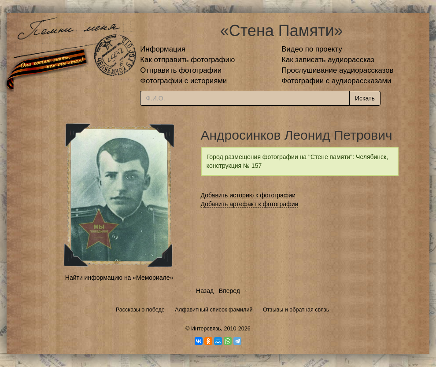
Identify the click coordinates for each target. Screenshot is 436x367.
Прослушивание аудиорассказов (337, 70)
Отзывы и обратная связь (296, 310)
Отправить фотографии (181, 70)
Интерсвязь (206, 329)
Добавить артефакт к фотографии (250, 204)
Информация (162, 49)
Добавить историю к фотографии (248, 195)
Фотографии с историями (183, 81)
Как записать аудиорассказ (327, 60)
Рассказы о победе (140, 310)
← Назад (201, 290)
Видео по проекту (311, 49)
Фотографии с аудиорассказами (336, 81)
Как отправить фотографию (187, 60)
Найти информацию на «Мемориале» (119, 277)
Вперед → (233, 290)
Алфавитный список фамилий (213, 310)
